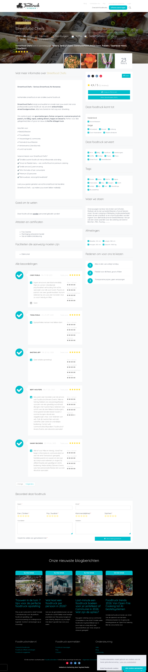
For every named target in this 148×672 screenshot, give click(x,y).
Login (129, 3)
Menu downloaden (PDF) (109, 97)
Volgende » (29, 484)
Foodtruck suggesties (22, 652)
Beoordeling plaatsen (112, 539)
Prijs (104, 3)
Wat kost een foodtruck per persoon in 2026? (56, 603)
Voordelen (20, 520)
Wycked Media (84, 667)
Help (97, 647)
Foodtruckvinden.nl (51, 660)
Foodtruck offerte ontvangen (25, 650)
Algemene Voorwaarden (91, 660)
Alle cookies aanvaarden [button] (134, 668)
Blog (85, 3)
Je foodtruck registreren (116, 3)
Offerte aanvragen (118, 8)
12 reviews (103, 85)
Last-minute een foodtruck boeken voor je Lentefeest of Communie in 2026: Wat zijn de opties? (88, 606)
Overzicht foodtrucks (99, 8)
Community (99, 652)
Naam (19, 504)
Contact (58, 652)
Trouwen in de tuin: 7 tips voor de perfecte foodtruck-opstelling (28, 603)
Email (78, 504)
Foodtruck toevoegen (63, 647)
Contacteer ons (95, 3)
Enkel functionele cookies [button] (109, 668)
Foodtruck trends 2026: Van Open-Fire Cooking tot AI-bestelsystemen (118, 605)
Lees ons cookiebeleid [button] (128, 662)
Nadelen (78, 520)
